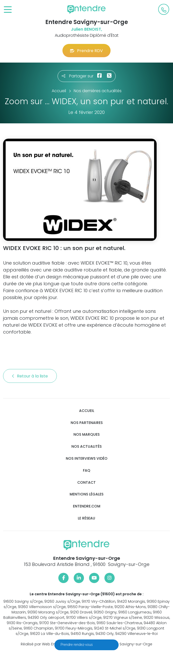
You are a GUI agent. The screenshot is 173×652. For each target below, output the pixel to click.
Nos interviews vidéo (86, 458)
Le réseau (86, 518)
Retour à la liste (30, 376)
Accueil (86, 411)
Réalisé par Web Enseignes (45, 644)
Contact (86, 482)
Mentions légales (86, 494)
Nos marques (86, 434)
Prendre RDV (86, 51)
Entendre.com (86, 506)
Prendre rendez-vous (77, 645)
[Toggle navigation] (8, 9)
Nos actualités (86, 446)
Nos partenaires (87, 423)
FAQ (86, 470)
